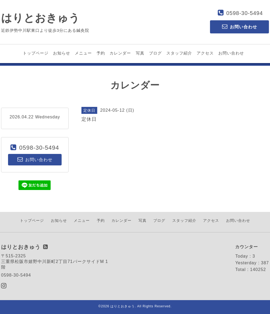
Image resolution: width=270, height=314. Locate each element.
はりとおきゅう (40, 18)
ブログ (155, 53)
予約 (100, 53)
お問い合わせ (231, 53)
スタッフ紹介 (179, 53)
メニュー (83, 53)
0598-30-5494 (244, 13)
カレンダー (120, 53)
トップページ (35, 53)
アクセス (205, 53)
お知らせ (61, 53)
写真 (140, 53)
